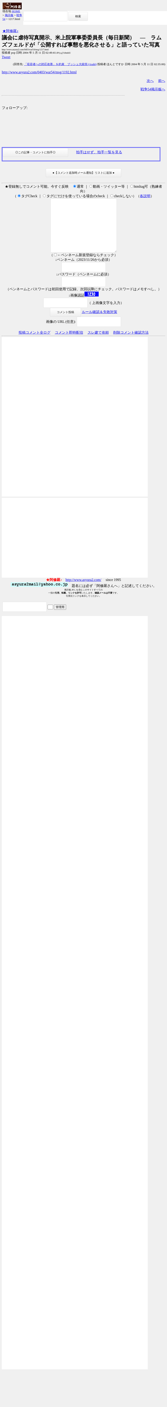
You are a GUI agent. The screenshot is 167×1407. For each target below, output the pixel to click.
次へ (150, 81)
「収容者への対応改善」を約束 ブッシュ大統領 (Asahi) (60, 64)
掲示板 (9, 15)
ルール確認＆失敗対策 (99, 322)
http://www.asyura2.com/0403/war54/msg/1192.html (39, 72)
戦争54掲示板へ (152, 89)
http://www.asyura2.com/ (83, 590)
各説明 (145, 196)
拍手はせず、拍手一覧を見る (99, 152)
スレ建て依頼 (98, 343)
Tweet (6, 57)
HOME (16, 11)
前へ (161, 81)
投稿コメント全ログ (34, 343)
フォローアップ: (14, 108)
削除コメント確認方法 (131, 343)
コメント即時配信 (69, 343)
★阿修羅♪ (10, 31)
